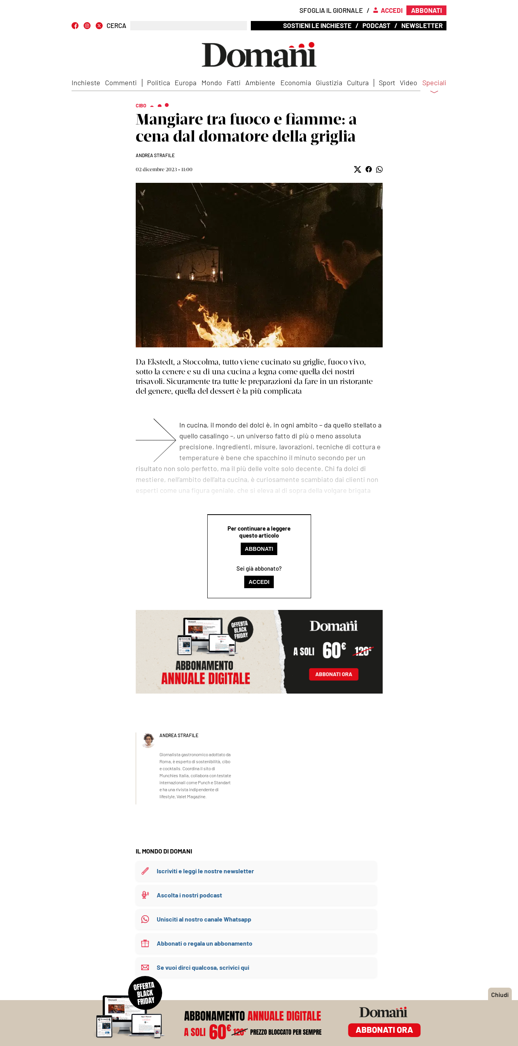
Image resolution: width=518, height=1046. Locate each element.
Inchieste (86, 82)
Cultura (358, 82)
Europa (185, 82)
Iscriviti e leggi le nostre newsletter (205, 870)
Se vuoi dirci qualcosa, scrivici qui (203, 967)
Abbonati (259, 549)
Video (408, 82)
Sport (387, 82)
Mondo (211, 82)
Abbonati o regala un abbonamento (204, 943)
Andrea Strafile (155, 155)
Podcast (376, 25)
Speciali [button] (434, 87)
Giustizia (329, 82)
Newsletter (422, 25)
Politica (158, 82)
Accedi (259, 582)
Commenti (121, 82)
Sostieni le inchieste (317, 25)
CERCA (116, 25)
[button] (358, 169)
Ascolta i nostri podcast (189, 895)
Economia (295, 82)
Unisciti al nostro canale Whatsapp (204, 919)
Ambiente (260, 82)
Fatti (234, 82)
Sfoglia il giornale (331, 10)
